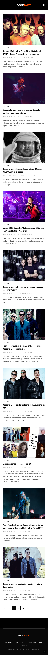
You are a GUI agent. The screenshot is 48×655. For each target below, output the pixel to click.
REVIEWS (32, 642)
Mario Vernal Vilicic (10, 175)
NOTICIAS (8, 642)
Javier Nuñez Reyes (9, 57)
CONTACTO (24, 645)
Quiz (41, 642)
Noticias (6, 47)
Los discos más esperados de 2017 (18, 464)
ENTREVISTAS (20, 642)
